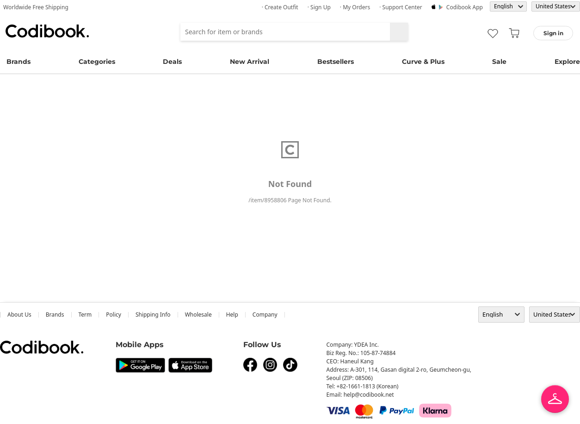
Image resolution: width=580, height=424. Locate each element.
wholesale (198, 314)
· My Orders (355, 7)
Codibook (47, 31)
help (232, 314)
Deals (172, 61)
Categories (97, 61)
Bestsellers (335, 61)
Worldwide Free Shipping (35, 7)
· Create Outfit (280, 7)
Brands (18, 61)
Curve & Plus (423, 61)
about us (19, 314)
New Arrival (249, 61)
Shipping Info (153, 314)
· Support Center (400, 7)
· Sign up (319, 7)
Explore (567, 61)
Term (85, 314)
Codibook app (464, 7)
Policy (113, 314)
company (265, 314)
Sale (499, 61)
